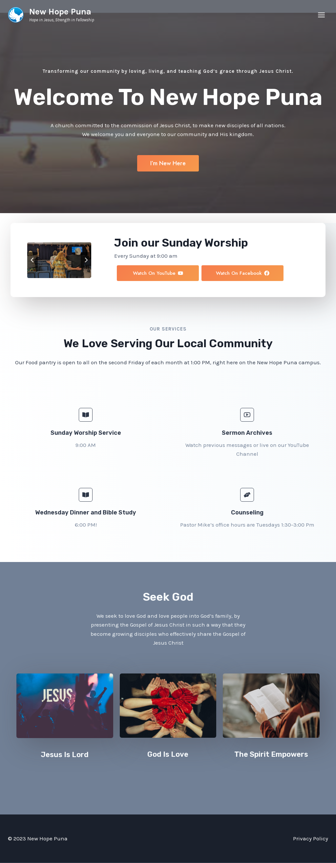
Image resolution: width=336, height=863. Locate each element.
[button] (298, 274)
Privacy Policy (310, 838)
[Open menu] (321, 15)
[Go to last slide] (32, 260)
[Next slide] (86, 260)
